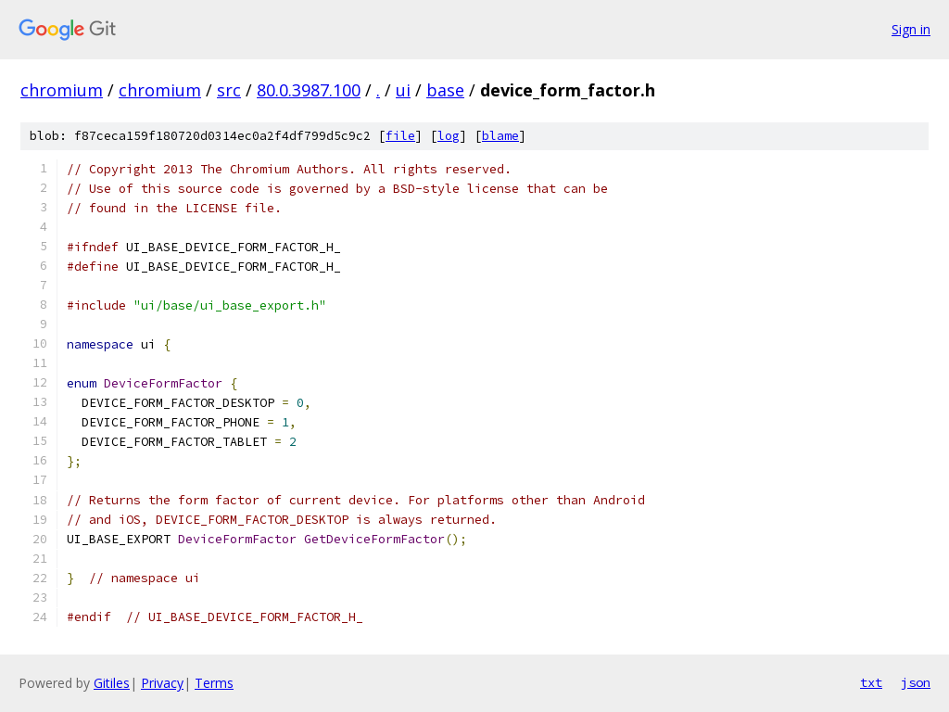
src (229, 90)
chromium (61, 90)
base (445, 90)
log (448, 136)
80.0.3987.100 (309, 90)
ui (403, 90)
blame (500, 136)
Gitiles (112, 683)
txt (871, 682)
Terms (214, 683)
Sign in (911, 29)
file (400, 136)
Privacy (162, 683)
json (915, 682)
